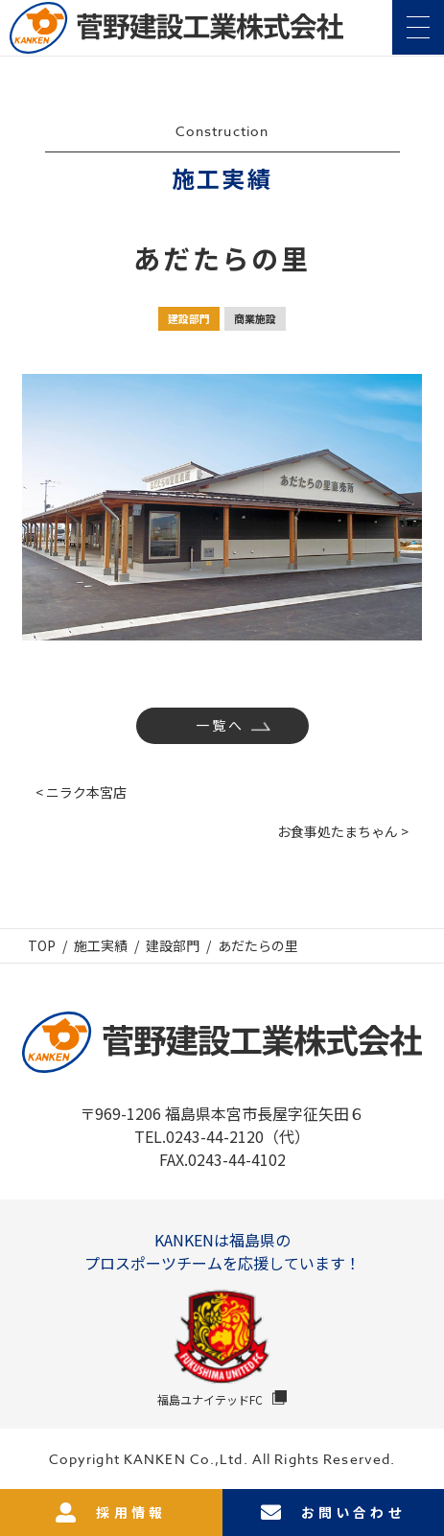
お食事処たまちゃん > (343, 831)
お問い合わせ (333, 1512)
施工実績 (101, 945)
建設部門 (189, 318)
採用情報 (111, 1512)
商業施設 (255, 318)
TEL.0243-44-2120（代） (222, 1136)
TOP (42, 945)
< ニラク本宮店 (81, 792)
